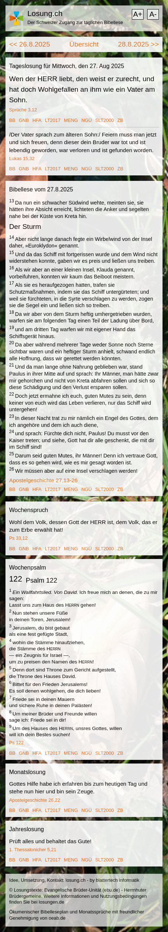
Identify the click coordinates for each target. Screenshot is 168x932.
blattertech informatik (118, 880)
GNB (24, 120)
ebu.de (111, 890)
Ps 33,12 (18, 538)
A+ (137, 14)
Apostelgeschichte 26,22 (34, 800)
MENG (71, 120)
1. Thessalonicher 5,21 (32, 849)
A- (153, 14)
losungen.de (51, 902)
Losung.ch (44, 13)
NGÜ (86, 120)
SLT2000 (104, 120)
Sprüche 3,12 (23, 109)
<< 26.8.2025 (29, 44)
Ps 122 (16, 742)
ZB (120, 120)
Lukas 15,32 (22, 158)
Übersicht (84, 44)
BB (12, 120)
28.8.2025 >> (138, 44)
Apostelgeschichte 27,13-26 (43, 480)
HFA (37, 120)
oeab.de (57, 918)
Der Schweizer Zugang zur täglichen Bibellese (75, 22)
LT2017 (52, 120)
